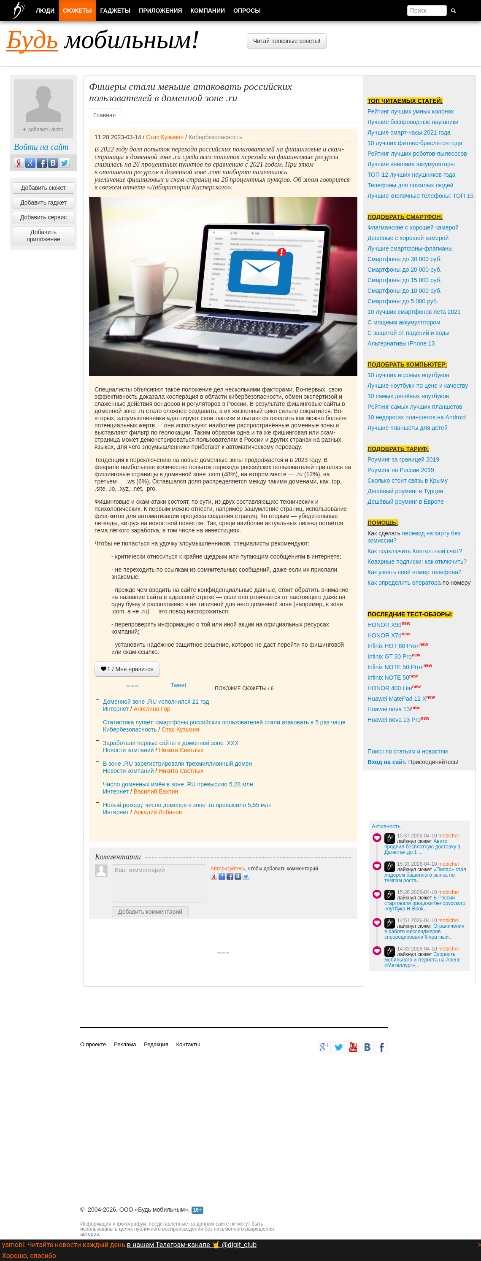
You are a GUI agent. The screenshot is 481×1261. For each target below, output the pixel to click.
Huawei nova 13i (389, 709)
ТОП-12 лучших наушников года (411, 174)
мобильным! (103, 39)
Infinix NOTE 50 (388, 677)
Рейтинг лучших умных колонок (411, 111)
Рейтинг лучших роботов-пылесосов (417, 153)
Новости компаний (128, 750)
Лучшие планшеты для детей (408, 427)
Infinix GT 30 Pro (390, 656)
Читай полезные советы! (286, 41)
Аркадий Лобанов (158, 812)
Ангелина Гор (152, 708)
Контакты (188, 1044)
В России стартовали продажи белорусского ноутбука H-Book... (424, 903)
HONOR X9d (385, 624)
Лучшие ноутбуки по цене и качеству (418, 385)
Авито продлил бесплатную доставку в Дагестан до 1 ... (422, 846)
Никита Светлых (181, 750)
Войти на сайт (41, 146)
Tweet (178, 685)
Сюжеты (77, 10)
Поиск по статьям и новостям (408, 751)
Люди (45, 10)
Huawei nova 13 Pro (394, 719)
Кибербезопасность (215, 137)
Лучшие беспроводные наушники (413, 122)
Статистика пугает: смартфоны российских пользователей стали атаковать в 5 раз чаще (224, 722)
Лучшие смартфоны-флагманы (410, 248)
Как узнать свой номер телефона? (415, 572)
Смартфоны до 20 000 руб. (405, 269)
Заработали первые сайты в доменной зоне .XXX (171, 743)
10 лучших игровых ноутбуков (408, 375)
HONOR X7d (385, 635)
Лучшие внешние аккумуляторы (411, 164)
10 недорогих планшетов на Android (417, 417)
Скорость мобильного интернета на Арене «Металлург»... (422, 959)
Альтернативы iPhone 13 (401, 343)
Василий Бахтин (156, 791)
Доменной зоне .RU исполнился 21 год (156, 701)
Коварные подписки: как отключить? (417, 561)
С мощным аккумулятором (404, 322)
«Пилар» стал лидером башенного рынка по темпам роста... (425, 875)
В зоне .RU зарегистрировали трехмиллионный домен (177, 763)
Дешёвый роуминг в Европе (406, 501)
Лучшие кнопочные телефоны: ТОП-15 (420, 195)
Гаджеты (115, 10)
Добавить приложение (43, 236)
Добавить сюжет (43, 187)
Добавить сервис (43, 217)
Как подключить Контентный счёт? (415, 551)
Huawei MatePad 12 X (397, 698)
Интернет (116, 708)
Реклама (125, 1044)
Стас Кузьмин (165, 137)
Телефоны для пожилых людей (411, 185)
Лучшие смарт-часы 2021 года (409, 132)
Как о (375, 582)
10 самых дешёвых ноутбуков (408, 396)
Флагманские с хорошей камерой (413, 227)
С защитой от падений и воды (408, 332)
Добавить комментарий (150, 911)
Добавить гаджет (43, 202)
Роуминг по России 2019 (401, 470)
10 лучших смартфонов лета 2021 (414, 311)
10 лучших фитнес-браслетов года (415, 143)
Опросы (247, 10)
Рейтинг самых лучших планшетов (415, 406)
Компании (208, 10)
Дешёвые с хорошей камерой (408, 238)
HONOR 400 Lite (390, 688)
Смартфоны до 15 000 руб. (405, 280)
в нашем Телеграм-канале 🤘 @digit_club (192, 1245)
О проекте (93, 1044)
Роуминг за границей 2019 (403, 459)
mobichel (448, 836)
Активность (386, 826)
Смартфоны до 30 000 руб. (405, 259)
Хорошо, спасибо (29, 1256)
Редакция (156, 1044)
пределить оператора (411, 582)
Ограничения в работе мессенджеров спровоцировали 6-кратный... (424, 931)
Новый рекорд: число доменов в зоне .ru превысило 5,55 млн (187, 805)
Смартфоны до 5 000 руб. (403, 301)
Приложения (160, 10)
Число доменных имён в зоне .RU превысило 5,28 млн (178, 784)
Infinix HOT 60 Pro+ (393, 646)
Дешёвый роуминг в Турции (405, 491)
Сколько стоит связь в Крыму (408, 480)
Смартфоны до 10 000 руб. (405, 290)
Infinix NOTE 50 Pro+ (396, 667)
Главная (104, 115)
